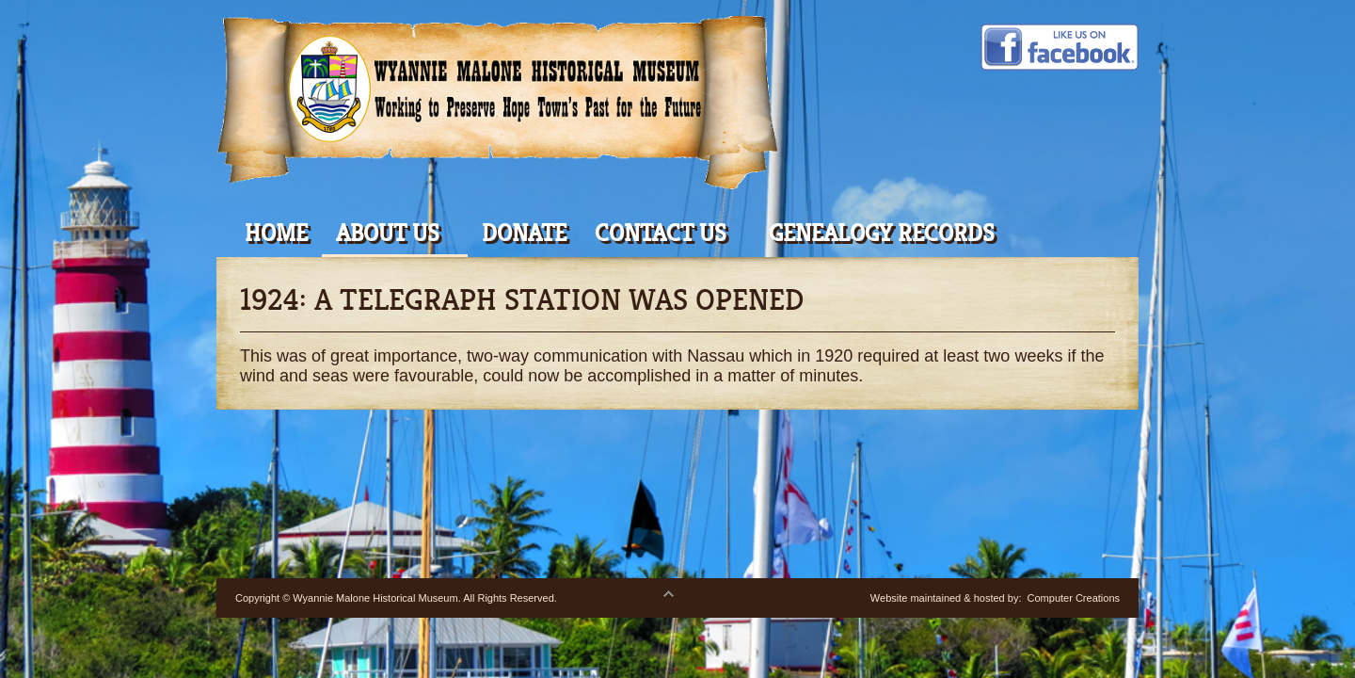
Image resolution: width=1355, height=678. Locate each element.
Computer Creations (1074, 598)
